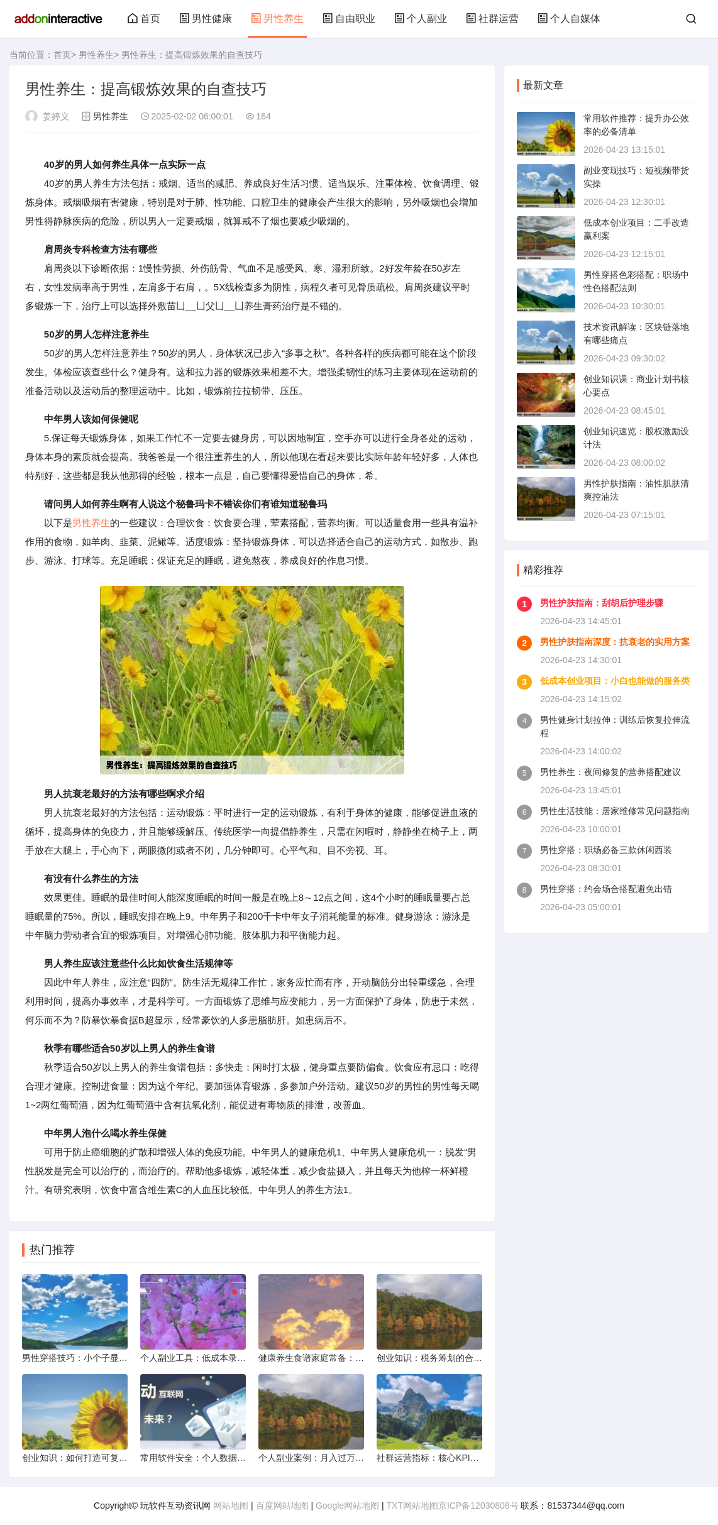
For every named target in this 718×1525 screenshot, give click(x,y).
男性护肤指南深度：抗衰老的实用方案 (615, 642)
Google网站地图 (347, 1505)
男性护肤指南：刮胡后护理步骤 (601, 603)
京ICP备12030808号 (478, 1505)
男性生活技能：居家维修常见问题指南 (615, 811)
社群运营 (492, 18)
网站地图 (230, 1505)
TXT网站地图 (412, 1505)
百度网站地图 (282, 1505)
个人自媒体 (569, 18)
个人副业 (420, 18)
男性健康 (205, 18)
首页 (144, 18)
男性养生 (277, 18)
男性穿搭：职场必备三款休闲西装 (606, 850)
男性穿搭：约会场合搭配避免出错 (606, 889)
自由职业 (349, 18)
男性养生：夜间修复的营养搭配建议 (610, 772)
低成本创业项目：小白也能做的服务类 (615, 681)
